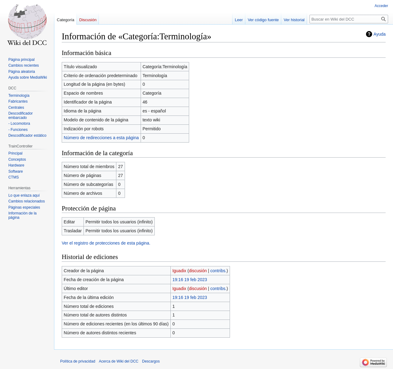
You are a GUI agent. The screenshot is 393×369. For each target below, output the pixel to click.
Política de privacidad (77, 361)
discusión (198, 270)
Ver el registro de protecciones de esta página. (106, 243)
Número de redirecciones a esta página (101, 137)
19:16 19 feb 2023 (189, 279)
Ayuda (380, 34)
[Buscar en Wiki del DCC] (348, 19)
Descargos (151, 361)
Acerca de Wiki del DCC (118, 361)
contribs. (218, 270)
